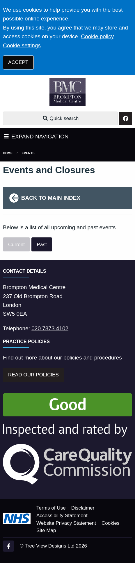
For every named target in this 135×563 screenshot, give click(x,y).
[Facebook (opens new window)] (8, 546)
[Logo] (67, 92)
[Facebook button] (125, 118)
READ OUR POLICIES (33, 375)
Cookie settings (22, 45)
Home (8, 153)
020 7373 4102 (49, 328)
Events (28, 153)
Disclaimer (83, 508)
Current (16, 244)
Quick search (60, 118)
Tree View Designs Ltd (49, 546)
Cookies (111, 523)
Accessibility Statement (62, 515)
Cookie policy (97, 36)
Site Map (46, 530)
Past (42, 244)
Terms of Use (51, 508)
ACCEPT (18, 62)
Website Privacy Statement (66, 523)
